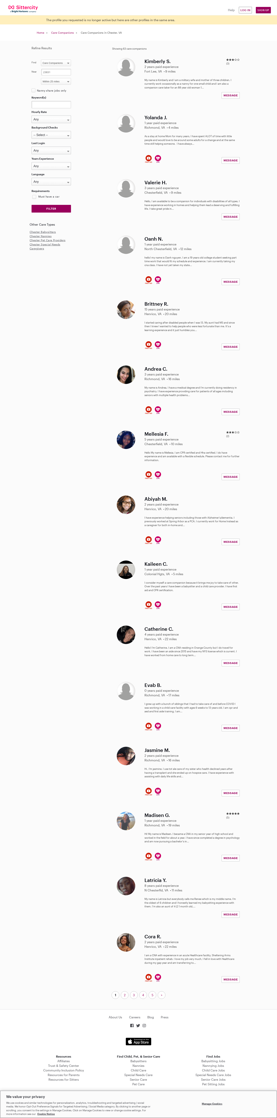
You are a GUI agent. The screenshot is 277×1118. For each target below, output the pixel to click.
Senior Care (138, 1079)
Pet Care (138, 1084)
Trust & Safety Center (63, 1065)
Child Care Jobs (213, 1070)
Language (38, 174)
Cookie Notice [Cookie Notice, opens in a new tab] (46, 1113)
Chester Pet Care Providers (47, 240)
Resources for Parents (64, 1075)
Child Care (138, 1070)
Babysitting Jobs (213, 1061)
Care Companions (62, 32)
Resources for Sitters (63, 1079)
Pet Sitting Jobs (213, 1084)
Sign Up (263, 10)
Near (34, 71)
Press (165, 1017)
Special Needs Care (138, 1075)
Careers (134, 1017)
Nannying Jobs (213, 1065)
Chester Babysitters (43, 232)
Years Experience (43, 158)
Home (40, 32)
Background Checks (45, 127)
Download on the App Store (138, 1041)
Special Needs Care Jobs (213, 1075)
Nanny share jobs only (51, 90)
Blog (150, 1017)
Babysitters (138, 1061)
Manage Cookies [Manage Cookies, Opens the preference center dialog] (212, 1103)
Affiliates (63, 1061)
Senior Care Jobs (213, 1079)
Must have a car (48, 196)
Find (34, 62)
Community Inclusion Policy (63, 1070)
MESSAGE (231, 95)
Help (231, 10)
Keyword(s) (39, 97)
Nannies (138, 1065)
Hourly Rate (39, 111)
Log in (245, 10)
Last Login (38, 143)
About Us (115, 1017)
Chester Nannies (41, 236)
